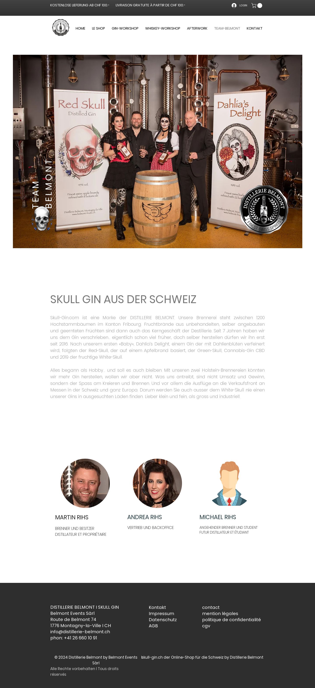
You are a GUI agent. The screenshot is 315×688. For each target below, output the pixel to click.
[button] (257, 5)
